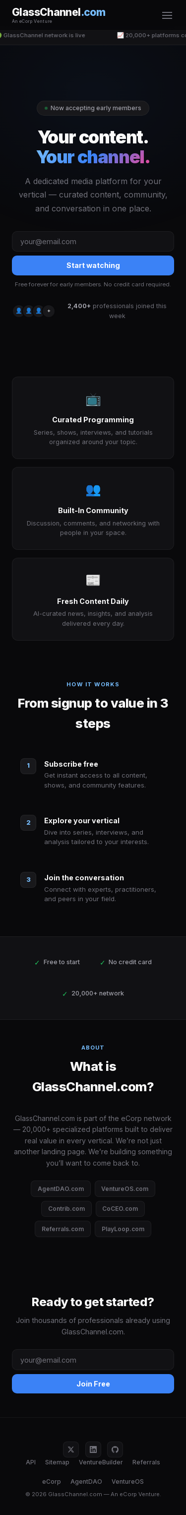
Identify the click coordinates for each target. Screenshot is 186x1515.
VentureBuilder (101, 1462)
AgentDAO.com (61, 1188)
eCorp (51, 1481)
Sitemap (57, 1462)
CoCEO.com (120, 1208)
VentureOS (128, 1481)
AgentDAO (86, 1481)
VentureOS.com (124, 1188)
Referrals (146, 1462)
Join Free (93, 1384)
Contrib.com (66, 1208)
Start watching (93, 265)
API (31, 1462)
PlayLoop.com (123, 1229)
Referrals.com (63, 1229)
